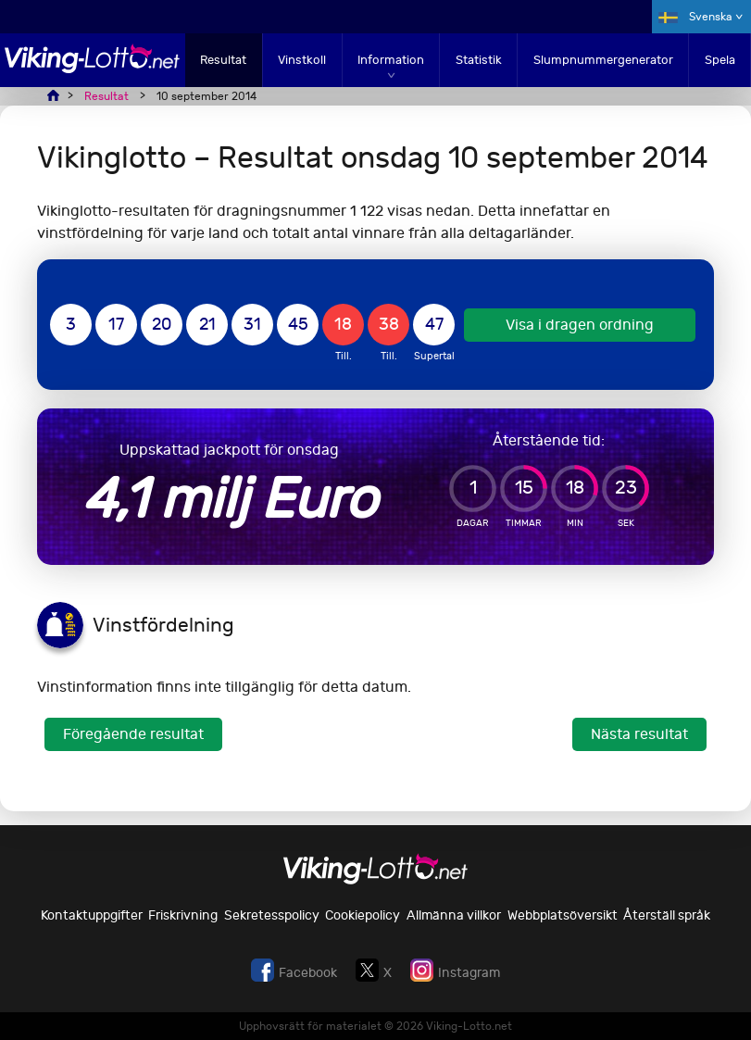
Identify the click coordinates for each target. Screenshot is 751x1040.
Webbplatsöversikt (562, 915)
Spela (720, 60)
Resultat (223, 60)
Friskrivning (183, 915)
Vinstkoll (302, 60)
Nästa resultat (639, 734)
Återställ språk (666, 915)
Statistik (479, 60)
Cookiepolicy (362, 915)
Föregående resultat (133, 734)
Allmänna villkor (454, 915)
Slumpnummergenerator (603, 60)
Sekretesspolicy (271, 915)
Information (390, 60)
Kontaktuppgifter (92, 915)
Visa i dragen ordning (580, 324)
